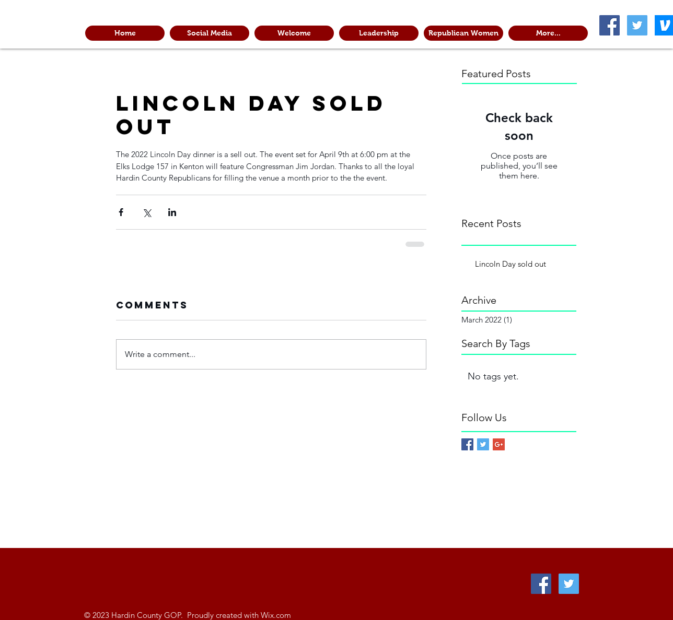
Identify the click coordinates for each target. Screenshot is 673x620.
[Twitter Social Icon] (637, 25)
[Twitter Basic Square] (483, 444)
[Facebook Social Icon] (609, 25)
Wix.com (276, 615)
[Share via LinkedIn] (172, 212)
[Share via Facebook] (121, 212)
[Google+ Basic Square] (499, 444)
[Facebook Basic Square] (467, 444)
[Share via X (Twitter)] (147, 212)
